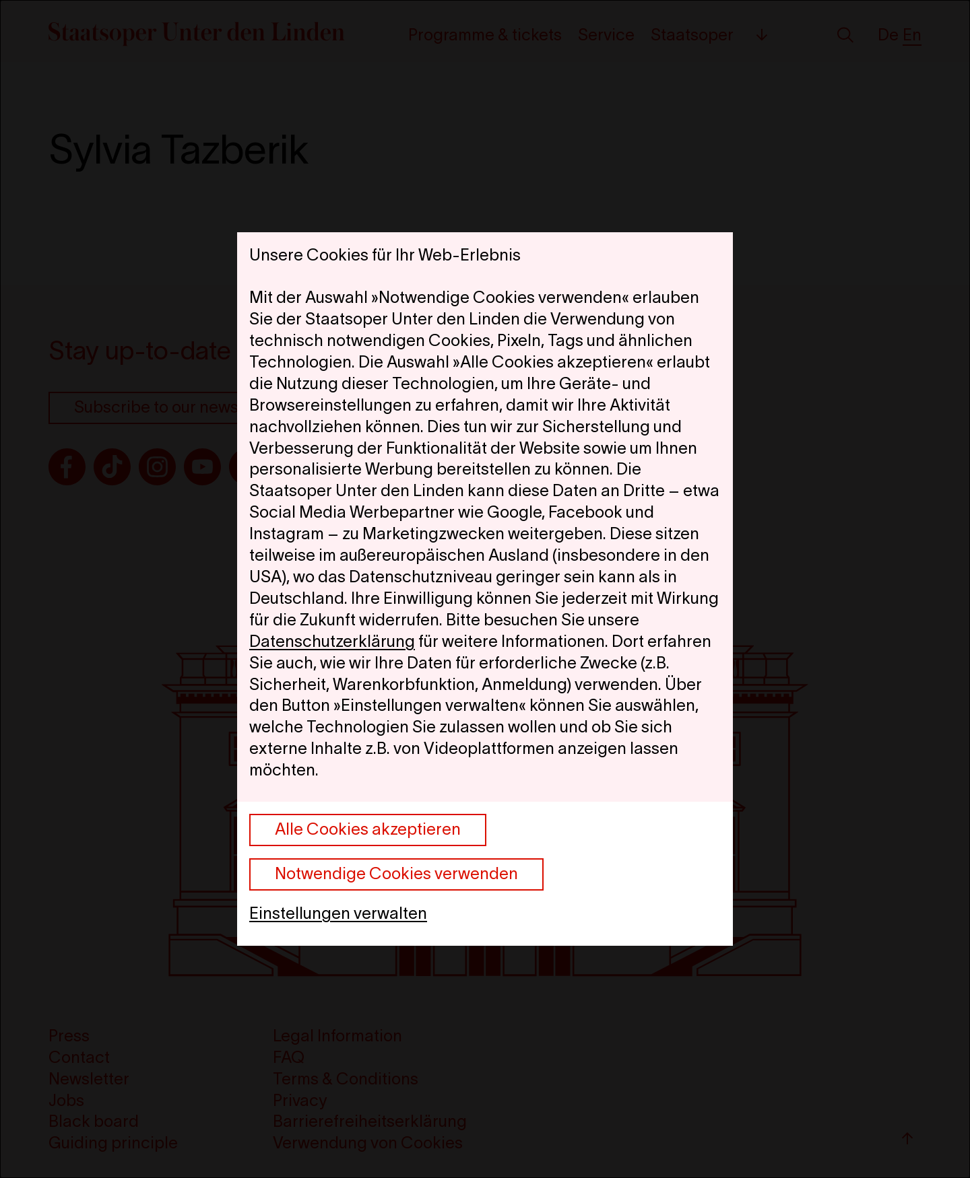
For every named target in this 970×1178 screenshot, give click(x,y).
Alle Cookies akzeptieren (368, 829)
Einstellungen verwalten (338, 913)
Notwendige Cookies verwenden (396, 873)
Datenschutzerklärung (332, 641)
